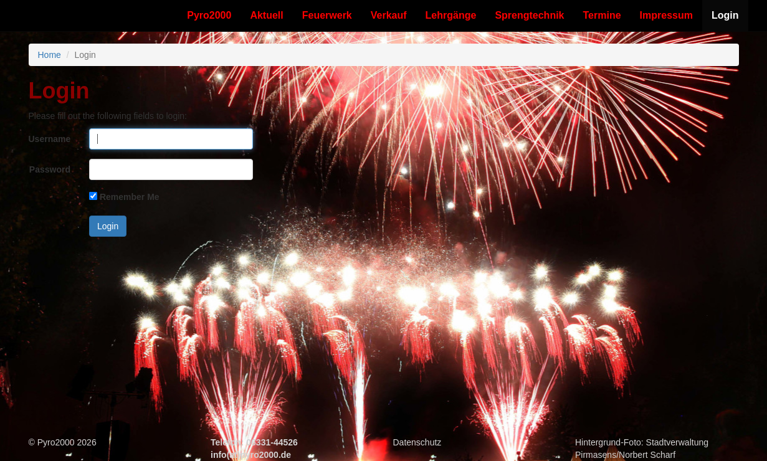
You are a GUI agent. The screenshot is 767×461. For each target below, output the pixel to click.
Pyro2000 (209, 15)
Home (49, 55)
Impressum (666, 15)
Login (725, 15)
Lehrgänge (451, 15)
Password (49, 169)
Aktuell (266, 15)
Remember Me (130, 197)
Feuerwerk (327, 15)
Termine (602, 15)
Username (50, 139)
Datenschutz (417, 442)
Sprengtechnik (529, 15)
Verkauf (389, 15)
